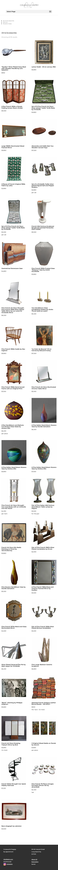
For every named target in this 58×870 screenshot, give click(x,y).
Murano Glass (7, 24)
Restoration (34, 862)
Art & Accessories (8, 21)
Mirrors (5, 22)
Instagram (9, 864)
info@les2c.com (8, 859)
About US (34, 859)
